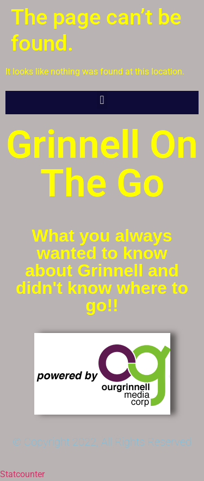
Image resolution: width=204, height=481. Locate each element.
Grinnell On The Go (102, 164)
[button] (102, 100)
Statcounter (22, 474)
